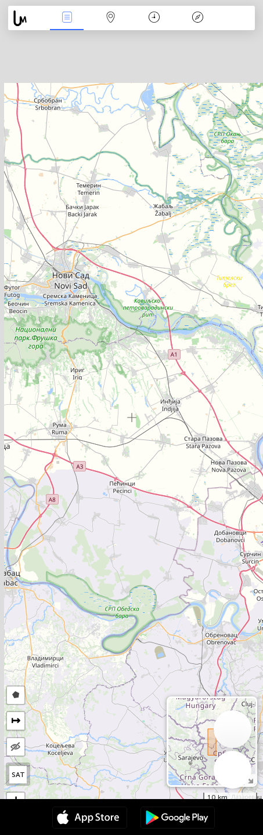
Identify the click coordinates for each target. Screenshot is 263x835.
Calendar (154, 18)
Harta (110, 18)
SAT (18, 775)
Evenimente (67, 18)
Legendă (198, 18)
